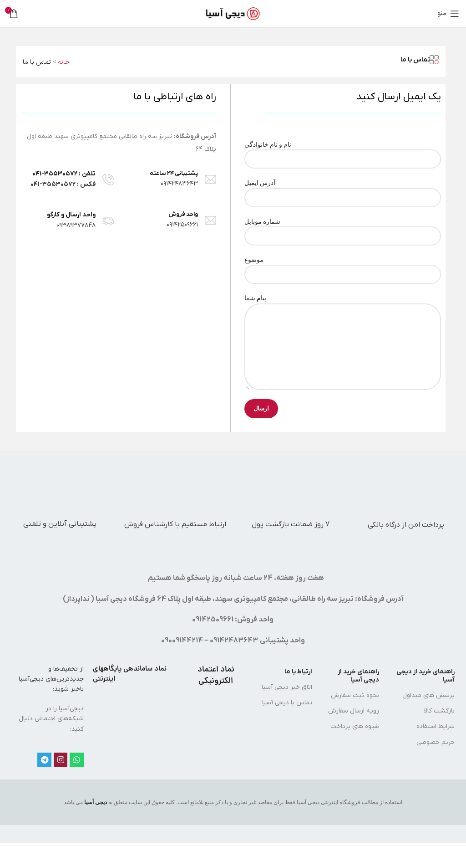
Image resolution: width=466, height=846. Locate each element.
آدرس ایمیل (342, 189)
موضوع (342, 266)
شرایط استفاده (435, 726)
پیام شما (342, 321)
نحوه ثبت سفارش (355, 695)
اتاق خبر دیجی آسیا (287, 687)
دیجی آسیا (95, 802)
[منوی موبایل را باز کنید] (448, 14)
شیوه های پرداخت (354, 726)
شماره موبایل (342, 228)
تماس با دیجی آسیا (287, 702)
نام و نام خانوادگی (342, 151)
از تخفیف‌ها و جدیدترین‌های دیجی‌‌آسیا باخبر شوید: (51, 679)
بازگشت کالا (439, 711)
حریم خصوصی (435, 742)
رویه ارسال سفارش (353, 711)
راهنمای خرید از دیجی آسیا (425, 675)
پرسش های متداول (428, 695)
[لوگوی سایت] (233, 13)
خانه (64, 62)
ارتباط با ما (298, 671)
